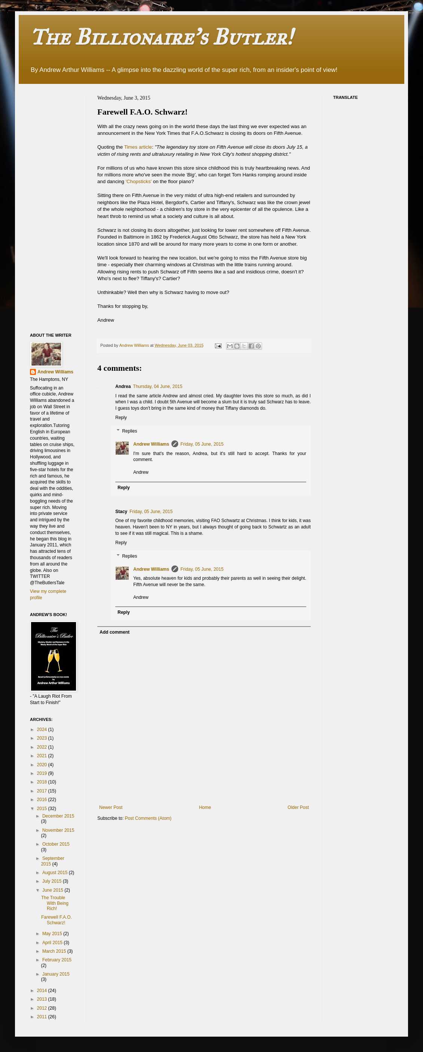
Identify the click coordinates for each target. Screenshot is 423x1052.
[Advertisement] (60, 207)
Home (205, 807)
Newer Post (110, 807)
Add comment (115, 632)
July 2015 (52, 881)
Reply (121, 417)
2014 (42, 990)
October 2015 (56, 844)
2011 (42, 1016)
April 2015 (53, 942)
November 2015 (58, 830)
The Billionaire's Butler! (161, 37)
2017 (42, 791)
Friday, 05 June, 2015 (201, 444)
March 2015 (54, 951)
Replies (129, 431)
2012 (42, 1008)
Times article (138, 147)
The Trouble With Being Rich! (55, 903)
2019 (42, 773)
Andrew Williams (151, 444)
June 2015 (53, 890)
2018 (42, 782)
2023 (42, 738)
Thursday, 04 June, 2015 (157, 386)
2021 (42, 755)
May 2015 (52, 933)
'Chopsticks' (139, 181)
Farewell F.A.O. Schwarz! (56, 920)
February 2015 (56, 959)
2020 (42, 764)
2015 (42, 808)
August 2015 (55, 872)
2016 (42, 799)
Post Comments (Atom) (148, 818)
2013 (42, 999)
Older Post (298, 807)
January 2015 (56, 974)
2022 (42, 747)
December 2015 (58, 816)
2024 (42, 729)
